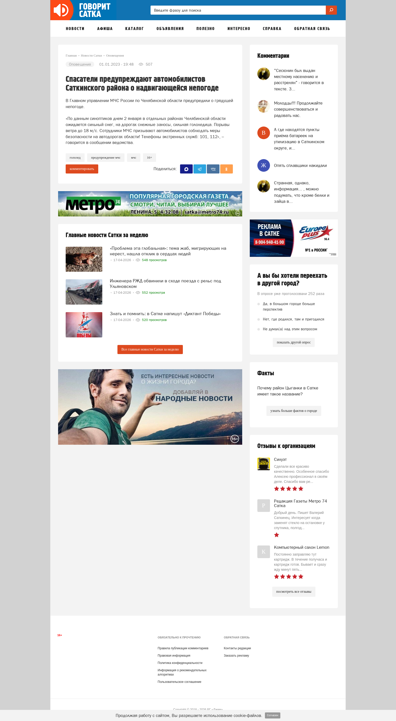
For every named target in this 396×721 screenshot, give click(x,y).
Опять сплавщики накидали (300, 165)
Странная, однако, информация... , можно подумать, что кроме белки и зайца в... (301, 192)
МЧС (133, 157)
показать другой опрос (294, 342)
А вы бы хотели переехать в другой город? (292, 279)
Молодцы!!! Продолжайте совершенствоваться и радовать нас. (298, 109)
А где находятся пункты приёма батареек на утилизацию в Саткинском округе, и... (299, 139)
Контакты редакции (237, 648)
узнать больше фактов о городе (293, 411)
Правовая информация (174, 655)
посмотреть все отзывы (293, 591)
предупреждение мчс (105, 157)
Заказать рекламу (236, 655)
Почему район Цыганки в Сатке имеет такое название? (287, 390)
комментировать (82, 169)
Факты (265, 373)
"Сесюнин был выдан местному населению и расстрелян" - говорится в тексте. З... (299, 79)
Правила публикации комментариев (183, 648)
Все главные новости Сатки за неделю (150, 349)
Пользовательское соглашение (179, 682)
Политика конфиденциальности (180, 663)
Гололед (75, 157)
